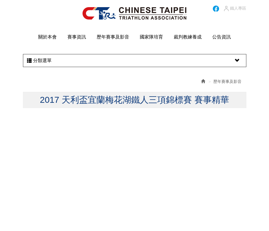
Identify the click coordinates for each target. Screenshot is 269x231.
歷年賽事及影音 (112, 36)
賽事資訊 (76, 36)
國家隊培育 (151, 36)
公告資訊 (221, 36)
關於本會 (47, 36)
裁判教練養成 (188, 36)
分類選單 (134, 60)
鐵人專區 (234, 9)
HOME (134, 13)
